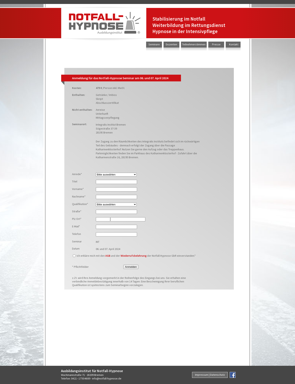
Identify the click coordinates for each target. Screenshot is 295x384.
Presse (216, 44)
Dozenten (171, 44)
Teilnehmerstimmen (194, 44)
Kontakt (233, 44)
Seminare (154, 44)
